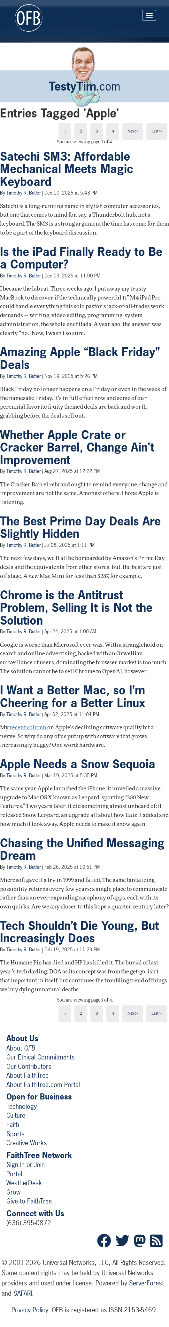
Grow (13, 1192)
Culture (15, 1115)
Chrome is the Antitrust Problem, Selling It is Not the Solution (76, 608)
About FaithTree (27, 1075)
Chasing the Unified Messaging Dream (82, 849)
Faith (12, 1124)
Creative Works (26, 1143)
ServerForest (146, 1283)
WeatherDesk (24, 1183)
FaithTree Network (39, 1155)
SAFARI (22, 1293)
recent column (28, 728)
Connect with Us (35, 1213)
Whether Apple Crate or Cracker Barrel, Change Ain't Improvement (77, 447)
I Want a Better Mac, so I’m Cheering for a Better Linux (72, 697)
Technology (21, 1106)
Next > (132, 131)
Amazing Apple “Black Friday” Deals (80, 358)
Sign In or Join (25, 1164)
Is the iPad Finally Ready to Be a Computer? (81, 258)
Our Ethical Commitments (40, 1057)
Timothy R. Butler (23, 193)
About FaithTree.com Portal (43, 1084)
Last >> (156, 131)
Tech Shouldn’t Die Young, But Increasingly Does (79, 932)
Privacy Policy (30, 1310)
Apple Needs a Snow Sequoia (77, 764)
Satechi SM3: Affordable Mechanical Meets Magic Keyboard (66, 169)
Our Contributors (28, 1066)
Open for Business (39, 1096)
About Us (22, 1038)
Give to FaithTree (29, 1201)
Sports (15, 1134)
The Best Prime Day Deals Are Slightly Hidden (80, 528)
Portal (14, 1174)
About (20, 1048)
